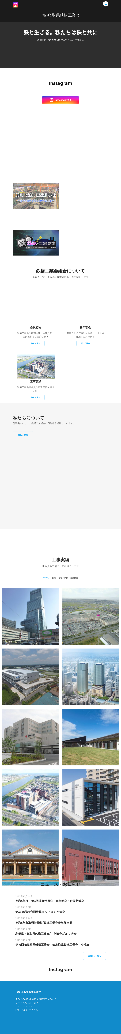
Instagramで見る (60, 100)
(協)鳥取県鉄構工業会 (60, 15)
